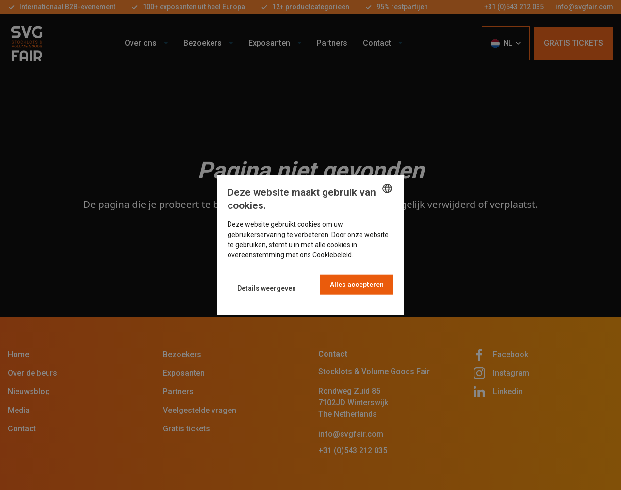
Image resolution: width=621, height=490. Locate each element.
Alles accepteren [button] (357, 284)
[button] (267, 288)
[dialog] (310, 245)
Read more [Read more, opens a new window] (372, 255)
